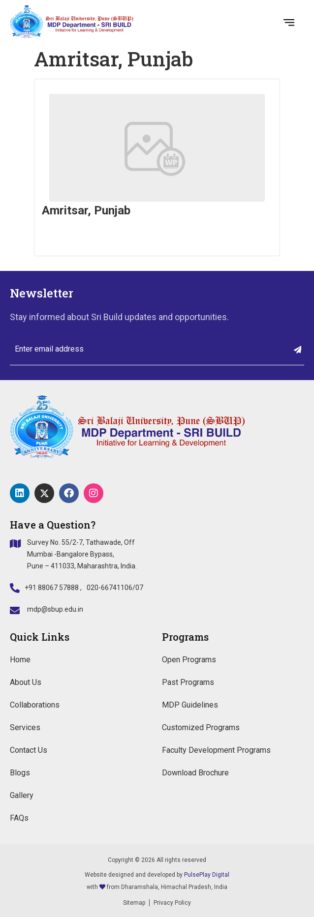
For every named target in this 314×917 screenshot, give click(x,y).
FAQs (19, 818)
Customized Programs (201, 727)
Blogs (20, 772)
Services (25, 727)
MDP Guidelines (190, 705)
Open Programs (189, 659)
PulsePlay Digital (206, 874)
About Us (25, 682)
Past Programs (188, 682)
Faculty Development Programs (216, 750)
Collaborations (35, 705)
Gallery (21, 795)
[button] (289, 21)
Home (20, 659)
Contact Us (28, 750)
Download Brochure (195, 772)
